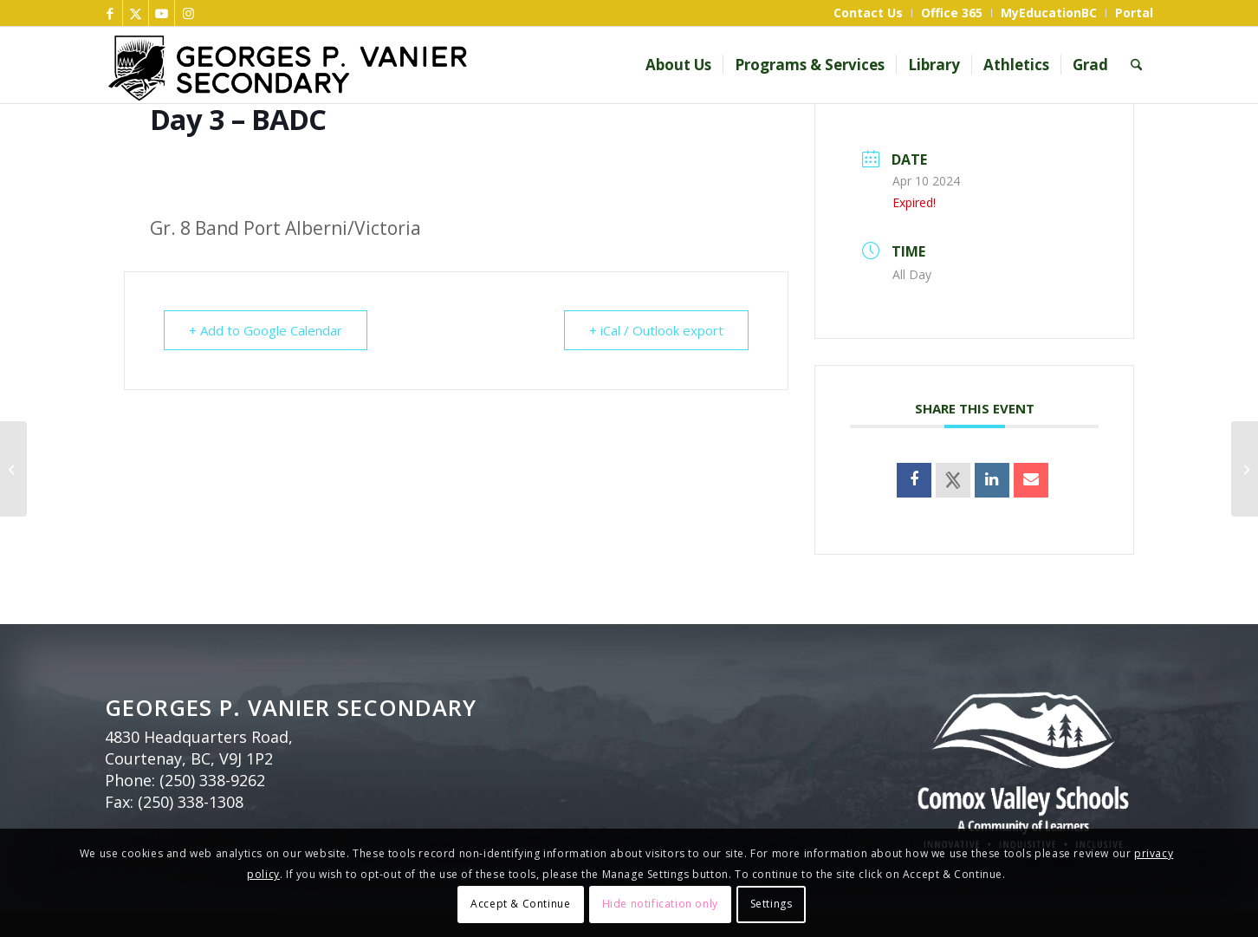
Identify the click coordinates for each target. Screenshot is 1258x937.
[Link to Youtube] (161, 13)
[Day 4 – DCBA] (1244, 469)
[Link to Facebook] (109, 13)
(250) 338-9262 (212, 780)
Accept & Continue (520, 903)
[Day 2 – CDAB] (13, 469)
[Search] (1136, 65)
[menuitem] (868, 13)
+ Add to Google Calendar (265, 330)
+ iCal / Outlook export (656, 330)
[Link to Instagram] (188, 13)
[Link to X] (135, 13)
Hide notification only (660, 903)
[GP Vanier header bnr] (393, 65)
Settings (771, 903)
